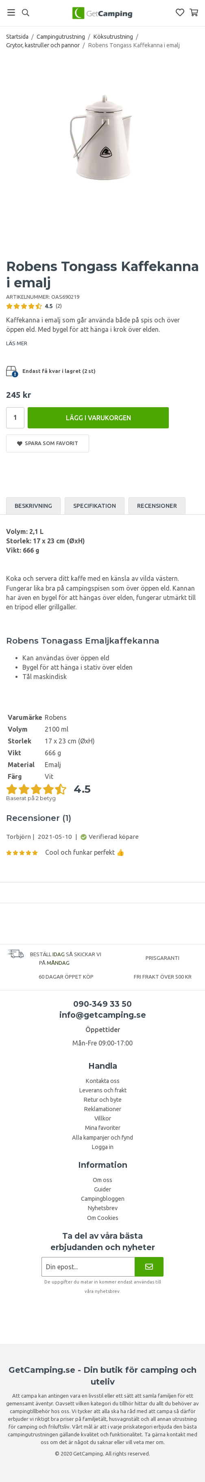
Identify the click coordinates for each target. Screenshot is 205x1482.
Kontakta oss (102, 1081)
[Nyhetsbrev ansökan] (88, 1266)
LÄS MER (16, 343)
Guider (102, 1189)
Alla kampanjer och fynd (102, 1137)
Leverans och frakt (102, 1090)
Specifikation (94, 506)
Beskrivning (33, 506)
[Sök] (25, 12)
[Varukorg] (194, 12)
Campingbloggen (102, 1198)
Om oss (102, 1180)
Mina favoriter (102, 1128)
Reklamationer (102, 1109)
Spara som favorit (47, 443)
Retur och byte (102, 1099)
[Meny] (11, 12)
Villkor (102, 1118)
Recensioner (157, 506)
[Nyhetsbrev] (149, 1266)
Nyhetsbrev (102, 1208)
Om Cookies (102, 1218)
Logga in (102, 1147)
